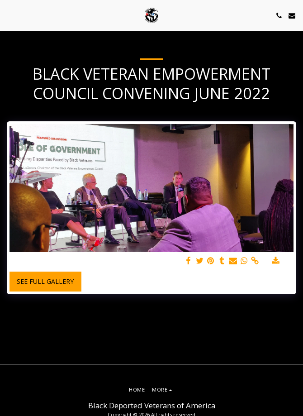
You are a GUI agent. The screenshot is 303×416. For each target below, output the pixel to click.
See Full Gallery (45, 281)
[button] (10, 15)
